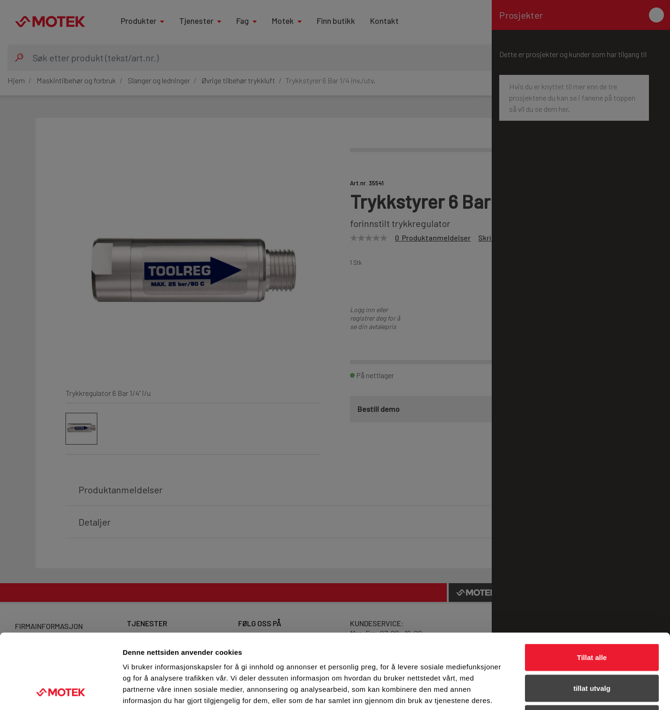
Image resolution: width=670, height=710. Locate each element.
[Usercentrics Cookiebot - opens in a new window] (61, 692)
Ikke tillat (592, 648)
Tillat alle (592, 587)
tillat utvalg (591, 618)
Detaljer (498, 691)
